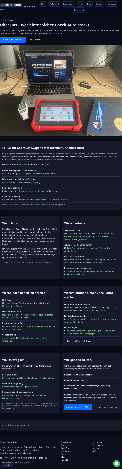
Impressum (112, 4)
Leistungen (68, 4)
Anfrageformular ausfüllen (78, 407)
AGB (94, 451)
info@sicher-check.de (37, 458)
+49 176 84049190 (11, 458)
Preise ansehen (36, 39)
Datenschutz (79, 10)
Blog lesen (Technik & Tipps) (78, 341)
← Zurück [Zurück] (7, 465)
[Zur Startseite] (18, 7)
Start (43, 4)
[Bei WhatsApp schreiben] (116, 463)
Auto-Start (54, 4)
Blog (89, 4)
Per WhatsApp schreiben (106, 407)
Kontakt (99, 4)
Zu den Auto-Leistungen (13, 39)
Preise (80, 4)
